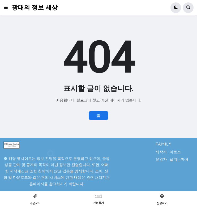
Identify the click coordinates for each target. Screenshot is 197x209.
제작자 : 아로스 (168, 152)
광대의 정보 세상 (35, 7)
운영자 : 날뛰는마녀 (172, 159)
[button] (7, 7)
